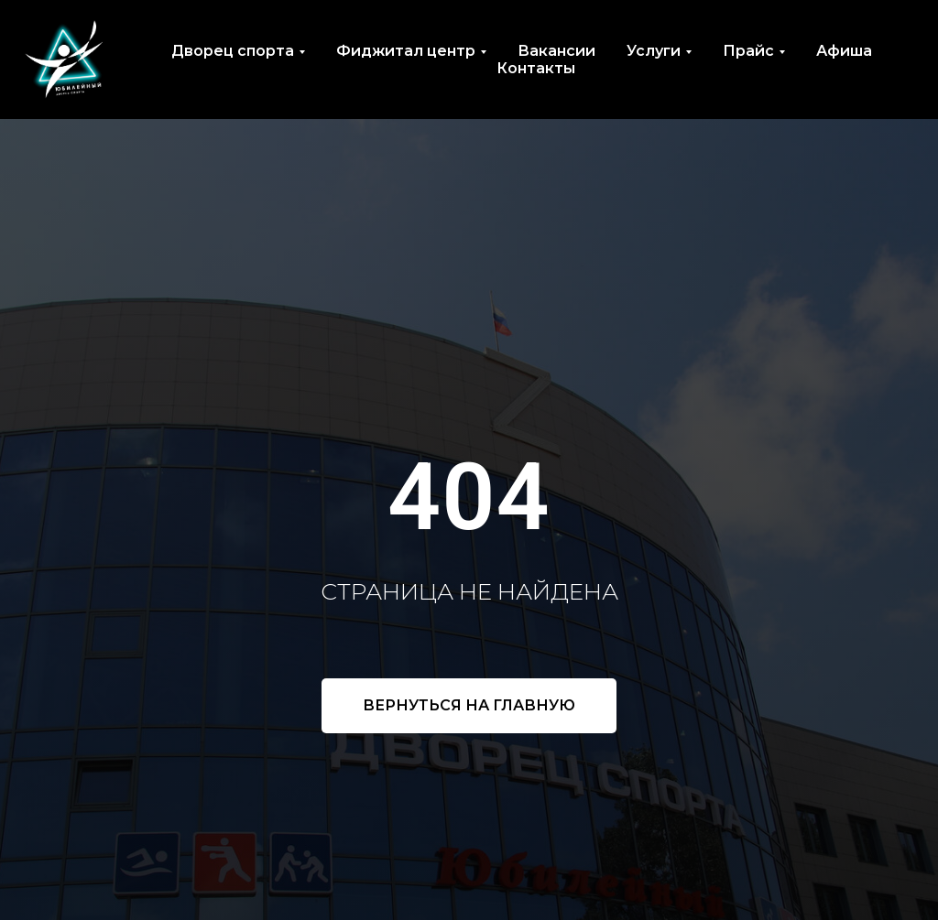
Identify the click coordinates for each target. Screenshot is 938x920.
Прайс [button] (748, 51)
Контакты (535, 68)
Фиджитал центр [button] (405, 51)
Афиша (844, 51)
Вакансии (556, 51)
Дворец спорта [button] (232, 51)
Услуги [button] (654, 51)
